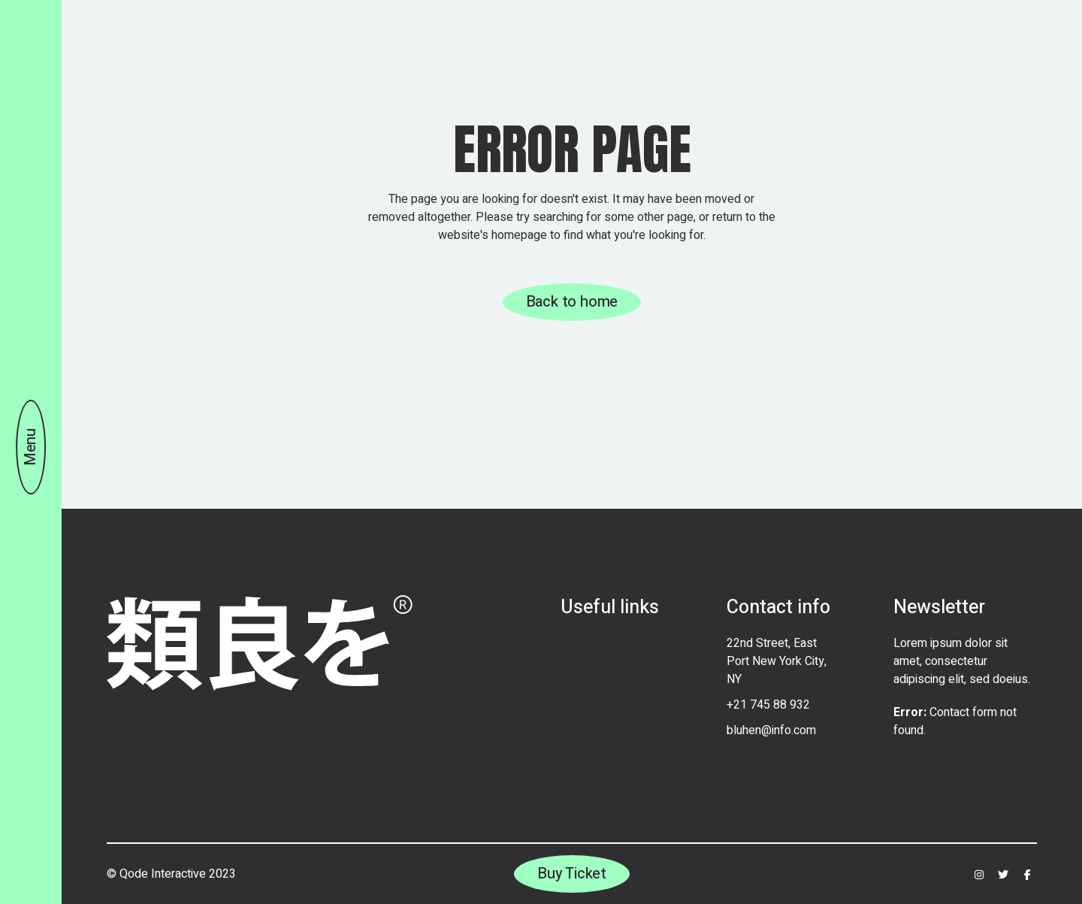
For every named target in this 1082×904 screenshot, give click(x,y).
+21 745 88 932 (768, 705)
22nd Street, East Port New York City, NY (777, 661)
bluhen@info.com (771, 730)
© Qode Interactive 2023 (171, 874)
